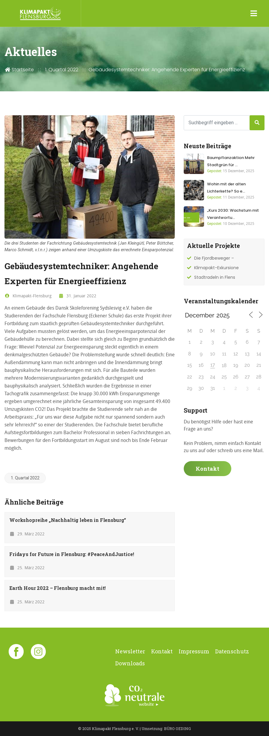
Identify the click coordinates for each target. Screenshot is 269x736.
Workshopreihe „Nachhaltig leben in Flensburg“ (67, 520)
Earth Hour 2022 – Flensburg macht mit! (57, 588)
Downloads (130, 663)
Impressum (194, 651)
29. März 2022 (27, 534)
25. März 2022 (27, 567)
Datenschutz (232, 651)
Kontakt (207, 468)
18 (224, 365)
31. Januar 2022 (78, 296)
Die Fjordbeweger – (214, 258)
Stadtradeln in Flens (214, 277)
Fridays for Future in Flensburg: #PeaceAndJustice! (71, 554)
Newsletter (130, 651)
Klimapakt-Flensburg (27, 296)
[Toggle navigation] (254, 13)
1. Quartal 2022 (61, 69)
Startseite (19, 69)
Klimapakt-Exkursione (216, 268)
